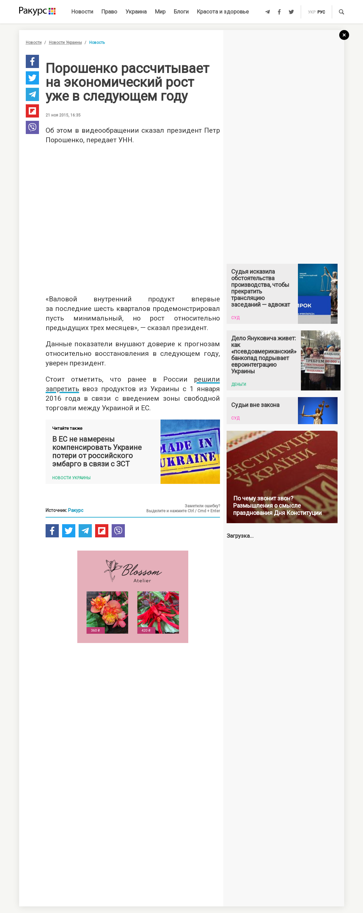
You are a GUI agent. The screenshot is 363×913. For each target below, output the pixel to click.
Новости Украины (65, 42)
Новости (82, 11)
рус (321, 12)
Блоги (181, 11)
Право (109, 11)
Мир (160, 11)
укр (311, 12)
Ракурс (75, 510)
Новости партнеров (64, 809)
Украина (136, 11)
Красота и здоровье (223, 11)
